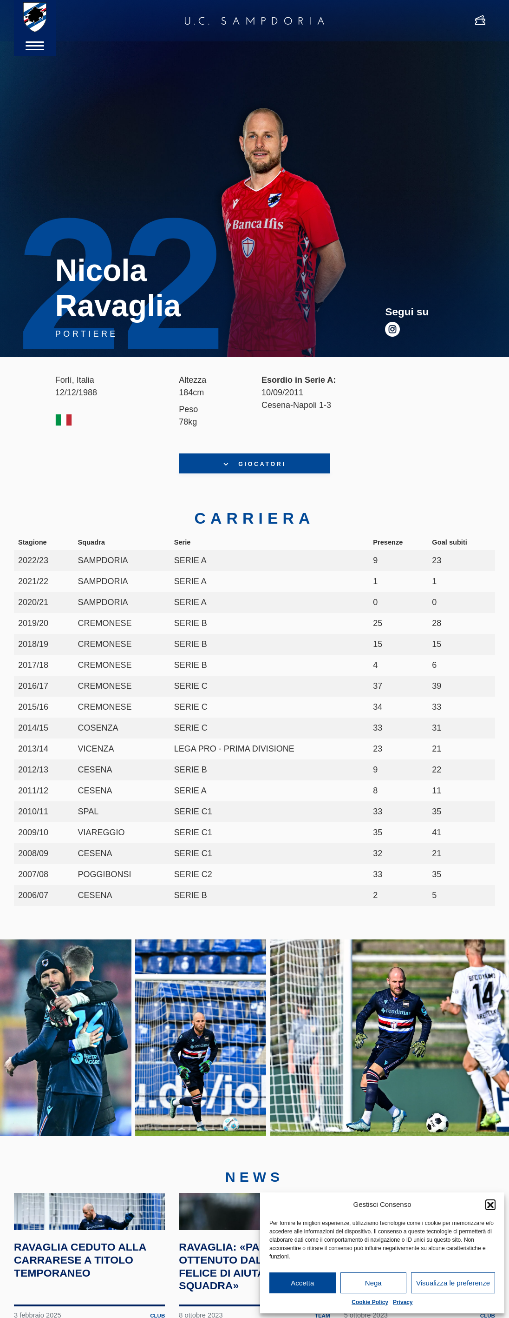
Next (483, 1057)
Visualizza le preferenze (453, 1283)
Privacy (403, 1302)
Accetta (302, 1283)
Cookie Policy (370, 1302)
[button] (490, 1204)
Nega (373, 1283)
